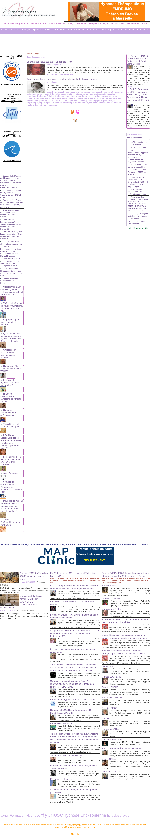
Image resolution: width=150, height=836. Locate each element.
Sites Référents (10, 439)
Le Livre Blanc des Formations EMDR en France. (10, 267)
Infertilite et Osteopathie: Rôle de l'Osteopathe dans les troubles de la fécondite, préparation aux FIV (11, 413)
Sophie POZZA (110, 546)
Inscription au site (82, 816)
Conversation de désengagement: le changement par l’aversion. (70, 783)
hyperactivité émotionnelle (110, 100)
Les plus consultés (136, 146)
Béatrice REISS (111, 691)
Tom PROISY (109, 704)
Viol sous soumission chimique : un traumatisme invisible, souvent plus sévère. (122, 585)
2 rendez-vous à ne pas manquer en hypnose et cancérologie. (70, 621)
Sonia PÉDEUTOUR (113, 725)
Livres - (70, 29)
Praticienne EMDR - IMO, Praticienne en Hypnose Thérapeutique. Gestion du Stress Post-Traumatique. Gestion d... (129, 719)
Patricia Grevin (105, 102)
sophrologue (101, 104)
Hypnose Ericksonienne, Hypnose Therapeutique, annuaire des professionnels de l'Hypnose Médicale (136, 169)
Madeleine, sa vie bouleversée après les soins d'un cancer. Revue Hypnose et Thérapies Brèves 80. (11, 208)
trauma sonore (114, 104)
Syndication (72, 816)
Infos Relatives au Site (138, 253)
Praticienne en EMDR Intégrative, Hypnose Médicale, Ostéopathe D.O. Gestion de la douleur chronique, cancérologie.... (129, 686)
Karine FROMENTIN (113, 681)
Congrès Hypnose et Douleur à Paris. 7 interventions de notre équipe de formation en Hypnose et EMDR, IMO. (74, 659)
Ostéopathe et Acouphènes (71, 102)
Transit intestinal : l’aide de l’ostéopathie (10, 399)
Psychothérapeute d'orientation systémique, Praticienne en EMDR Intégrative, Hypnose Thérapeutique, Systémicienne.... (129, 663)
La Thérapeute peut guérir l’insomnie (138, 152)
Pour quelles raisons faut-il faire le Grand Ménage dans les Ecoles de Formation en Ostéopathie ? (11, 468)
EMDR (3, 806)
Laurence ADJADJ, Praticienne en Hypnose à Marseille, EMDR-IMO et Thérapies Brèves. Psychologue (138, 199)
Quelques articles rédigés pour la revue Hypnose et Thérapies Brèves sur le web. (10, 318)
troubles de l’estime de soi (58, 106)
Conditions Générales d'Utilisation (106, 827)
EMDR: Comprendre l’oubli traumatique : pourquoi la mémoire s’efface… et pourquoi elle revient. (74, 546)
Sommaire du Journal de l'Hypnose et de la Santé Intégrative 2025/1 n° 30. (11, 175)
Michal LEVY (109, 645)
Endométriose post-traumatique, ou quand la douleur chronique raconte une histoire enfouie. (126, 606)
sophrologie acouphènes (84, 104)
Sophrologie (68, 104)
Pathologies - (26, 29)
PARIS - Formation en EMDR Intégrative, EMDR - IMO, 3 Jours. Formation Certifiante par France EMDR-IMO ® (138, 101)
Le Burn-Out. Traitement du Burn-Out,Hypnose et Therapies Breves (69, 755)
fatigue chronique (63, 100)
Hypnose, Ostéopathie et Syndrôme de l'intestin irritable (10, 372)
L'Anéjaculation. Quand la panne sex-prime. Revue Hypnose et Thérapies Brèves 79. (11, 219)
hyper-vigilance (78, 100)
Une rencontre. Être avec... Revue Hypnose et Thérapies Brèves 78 (10, 250)
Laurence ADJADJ (112, 559)
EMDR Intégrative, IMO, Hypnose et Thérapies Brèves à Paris (70, 533)
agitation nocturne (106, 96)
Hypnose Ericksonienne (51, 806)
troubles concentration (36, 106)
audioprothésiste (74, 98)
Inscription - (134, 29)
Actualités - (122, 29)
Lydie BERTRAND (112, 766)
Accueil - (4, 29)
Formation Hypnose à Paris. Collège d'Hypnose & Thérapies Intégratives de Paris (12, 90)
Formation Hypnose (15, 806)
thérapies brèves (71, 806)
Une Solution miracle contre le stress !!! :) (135, 181)
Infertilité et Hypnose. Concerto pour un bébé (11, 360)
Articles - (49, 29)
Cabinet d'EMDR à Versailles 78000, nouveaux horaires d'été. (34, 534)
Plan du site (61, 816)
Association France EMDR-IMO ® (11, 55)
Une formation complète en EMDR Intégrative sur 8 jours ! (138, 210)
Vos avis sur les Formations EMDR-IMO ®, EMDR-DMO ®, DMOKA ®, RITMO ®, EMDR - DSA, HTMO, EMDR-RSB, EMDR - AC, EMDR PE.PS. (138, 224)
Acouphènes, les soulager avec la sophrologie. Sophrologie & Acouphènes (69, 81)
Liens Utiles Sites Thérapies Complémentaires (47, 827)
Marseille (75, 823)
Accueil (29, 54)
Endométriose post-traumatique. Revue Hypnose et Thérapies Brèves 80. (10, 197)
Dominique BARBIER (114, 572)
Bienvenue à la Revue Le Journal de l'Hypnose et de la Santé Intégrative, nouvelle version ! (11, 186)
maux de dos (41, 102)
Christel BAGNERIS (113, 658)
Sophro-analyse (55, 104)
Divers (22, 540)
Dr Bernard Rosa (44, 77)
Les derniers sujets (136, 142)
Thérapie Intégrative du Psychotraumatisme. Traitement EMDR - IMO (11, 291)
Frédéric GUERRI (112, 668)
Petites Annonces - (91, 29)
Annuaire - (14, 29)
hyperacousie (92, 100)
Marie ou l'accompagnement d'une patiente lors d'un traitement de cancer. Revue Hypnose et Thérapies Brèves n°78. (11, 239)
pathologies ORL (91, 102)
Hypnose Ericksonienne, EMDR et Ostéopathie (11, 387)
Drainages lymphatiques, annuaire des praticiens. (134, 245)
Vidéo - (104, 29)
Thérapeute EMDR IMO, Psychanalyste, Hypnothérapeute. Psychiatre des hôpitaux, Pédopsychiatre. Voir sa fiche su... (129, 577)
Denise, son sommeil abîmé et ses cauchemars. (10, 228)
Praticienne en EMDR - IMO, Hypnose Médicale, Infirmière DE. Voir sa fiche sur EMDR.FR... (129, 730)
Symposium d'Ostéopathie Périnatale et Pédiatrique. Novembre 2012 (11, 451)
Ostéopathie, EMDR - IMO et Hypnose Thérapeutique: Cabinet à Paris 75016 (11, 276)
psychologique (41, 104)
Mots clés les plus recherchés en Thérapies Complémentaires (78, 827)
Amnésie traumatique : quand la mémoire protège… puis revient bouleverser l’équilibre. (125, 627)
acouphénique (55, 96)
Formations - (60, 29)
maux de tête (53, 102)
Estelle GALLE (110, 751)
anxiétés (44, 98)
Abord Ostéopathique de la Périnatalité (11, 482)
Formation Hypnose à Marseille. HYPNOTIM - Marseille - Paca (12, 121)
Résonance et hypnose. (63, 769)
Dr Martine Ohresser (46, 100)
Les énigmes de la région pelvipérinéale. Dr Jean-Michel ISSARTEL (11, 428)
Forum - (78, 29)
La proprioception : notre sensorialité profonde (10, 304)
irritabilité (31, 102)
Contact (144, 29)
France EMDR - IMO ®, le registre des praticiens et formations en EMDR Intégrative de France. (123, 534)
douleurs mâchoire (104, 98)
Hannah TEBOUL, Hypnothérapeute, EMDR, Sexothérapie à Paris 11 (71, 692)
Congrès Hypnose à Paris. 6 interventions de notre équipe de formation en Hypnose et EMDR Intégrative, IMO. (73, 601)
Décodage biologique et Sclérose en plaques (138, 236)
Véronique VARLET (113, 714)
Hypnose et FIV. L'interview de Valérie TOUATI (9, 348)
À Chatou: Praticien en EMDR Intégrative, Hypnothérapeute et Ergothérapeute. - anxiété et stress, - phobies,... (129, 709)
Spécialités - (39, 29)
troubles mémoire (78, 106)
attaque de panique (57, 98)
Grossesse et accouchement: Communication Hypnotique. (7, 333)
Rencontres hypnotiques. (64, 706)
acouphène (31, 77)
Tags (37, 54)
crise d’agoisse (88, 98)
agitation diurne (91, 96)
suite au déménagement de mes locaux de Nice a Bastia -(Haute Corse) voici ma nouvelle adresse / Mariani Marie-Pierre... (24, 574)
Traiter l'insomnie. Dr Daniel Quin (68, 740)
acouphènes (42, 96)
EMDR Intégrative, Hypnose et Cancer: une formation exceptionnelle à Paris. (11, 258)
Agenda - (112, 29)
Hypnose (31, 805)
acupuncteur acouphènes (72, 96)
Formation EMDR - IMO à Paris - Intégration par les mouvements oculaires (73, 582)
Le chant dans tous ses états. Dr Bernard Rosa (53, 61)
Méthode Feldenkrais (133, 158)
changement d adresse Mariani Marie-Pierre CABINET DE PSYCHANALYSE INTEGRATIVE (23, 560)
